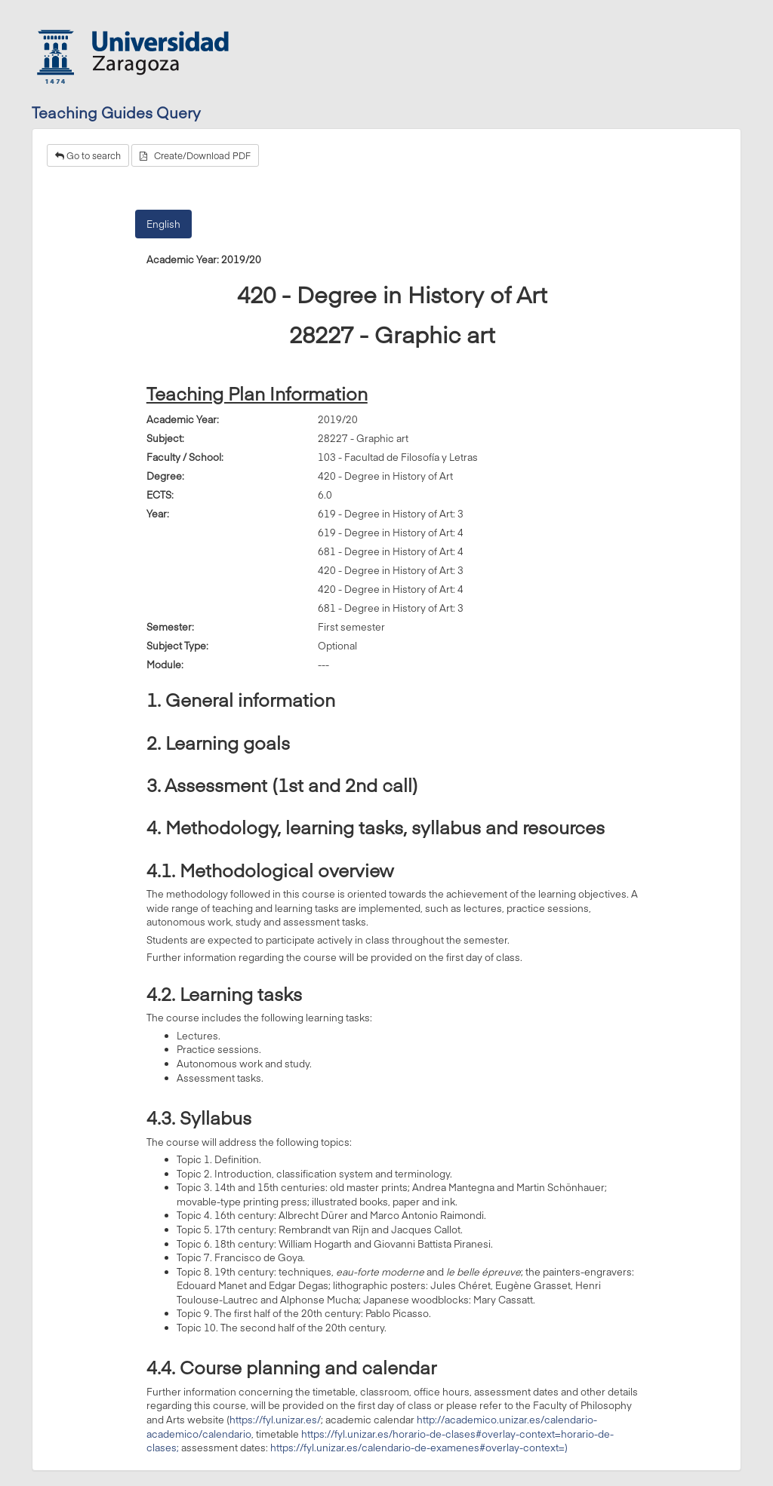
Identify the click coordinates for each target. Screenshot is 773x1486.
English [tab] (163, 224)
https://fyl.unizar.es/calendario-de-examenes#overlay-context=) (419, 1447)
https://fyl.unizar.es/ (275, 1419)
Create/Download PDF (195, 155)
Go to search (88, 155)
